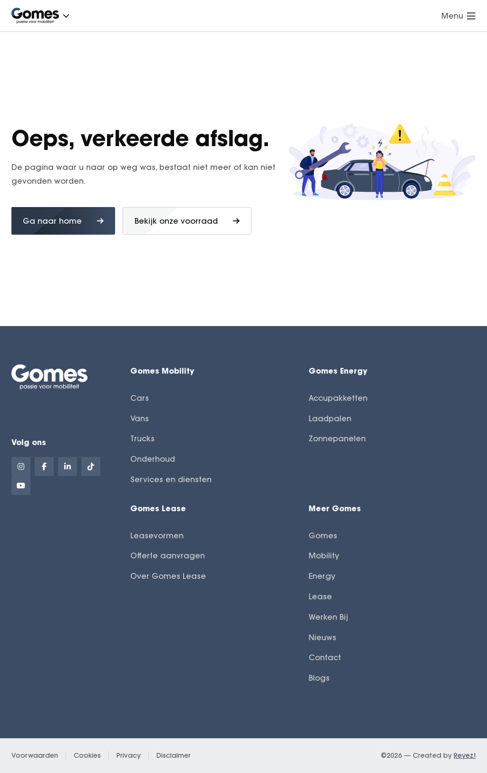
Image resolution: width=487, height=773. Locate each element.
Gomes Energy (338, 371)
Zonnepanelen (337, 438)
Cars (139, 398)
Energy (322, 576)
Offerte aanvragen (167, 555)
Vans (139, 418)
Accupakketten (338, 398)
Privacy (129, 755)
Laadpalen (330, 418)
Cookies (87, 755)
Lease (320, 596)
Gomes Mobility (162, 371)
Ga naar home (63, 221)
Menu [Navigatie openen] (458, 15)
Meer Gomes (335, 508)
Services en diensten (171, 479)
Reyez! (465, 755)
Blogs (319, 678)
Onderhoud (152, 459)
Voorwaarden (34, 755)
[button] (66, 15)
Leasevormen (157, 535)
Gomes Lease (158, 508)
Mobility (324, 555)
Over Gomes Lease (168, 576)
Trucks (142, 438)
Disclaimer (173, 755)
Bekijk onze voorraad (187, 221)
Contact (325, 657)
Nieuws (322, 637)
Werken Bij (328, 617)
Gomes (323, 535)
